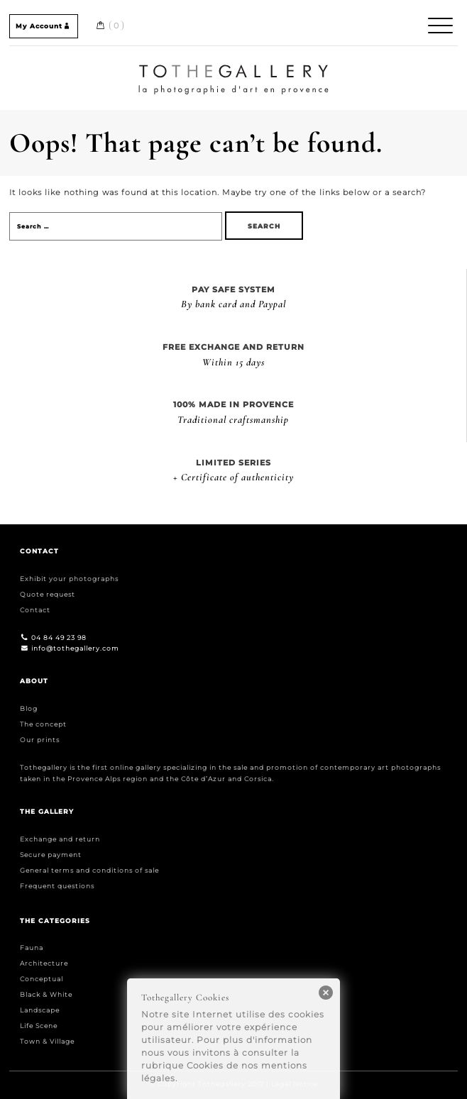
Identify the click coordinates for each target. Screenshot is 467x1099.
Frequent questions (57, 886)
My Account (44, 26)
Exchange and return (60, 839)
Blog (29, 708)
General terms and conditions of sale (89, 870)
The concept (43, 724)
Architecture (44, 963)
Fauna (31, 947)
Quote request (47, 594)
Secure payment (51, 854)
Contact (35, 610)
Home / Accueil (234, 67)
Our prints (40, 740)
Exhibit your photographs (69, 578)
